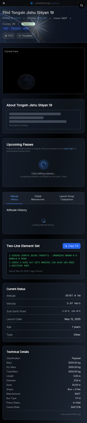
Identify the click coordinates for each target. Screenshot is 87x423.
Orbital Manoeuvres (37, 198)
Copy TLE (72, 246)
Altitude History (14, 198)
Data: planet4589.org (71, 414)
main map (68, 148)
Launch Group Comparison (67, 198)
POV (9, 35)
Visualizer (25, 35)
